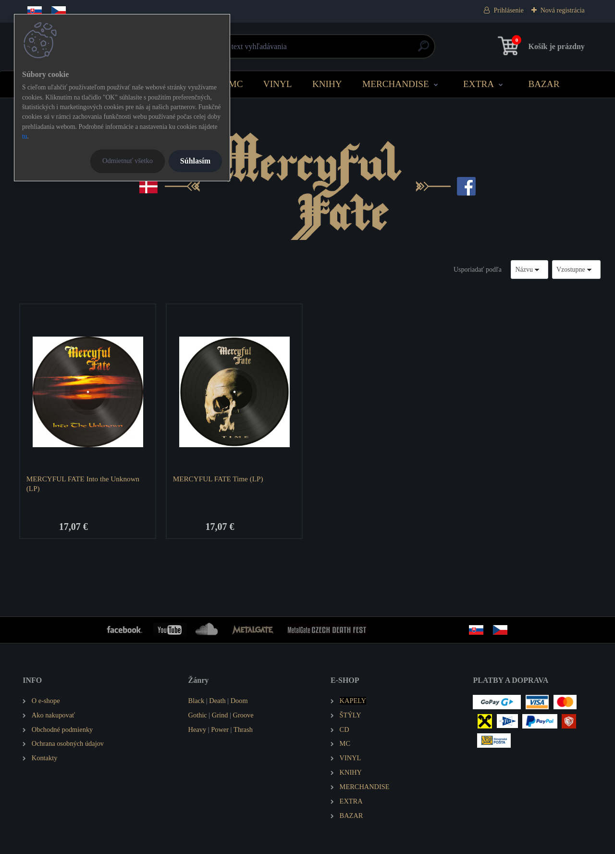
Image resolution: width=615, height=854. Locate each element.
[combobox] (529, 269)
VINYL (277, 84)
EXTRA (478, 84)
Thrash (243, 729)
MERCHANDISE (395, 84)
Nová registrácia (563, 10)
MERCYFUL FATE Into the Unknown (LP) (82, 483)
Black (196, 700)
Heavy (197, 729)
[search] (423, 49)
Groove (243, 715)
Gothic (197, 715)
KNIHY (327, 84)
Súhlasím (195, 161)
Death (217, 700)
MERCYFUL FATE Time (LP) (218, 479)
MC (236, 84)
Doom (239, 700)
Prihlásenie (508, 10)
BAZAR (543, 84)
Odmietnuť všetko (127, 160)
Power (220, 729)
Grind (220, 715)
